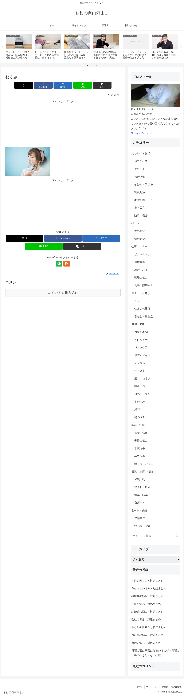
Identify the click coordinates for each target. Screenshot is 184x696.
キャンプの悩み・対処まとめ (148, 588)
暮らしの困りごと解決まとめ (148, 627)
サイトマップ (152, 687)
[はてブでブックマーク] (63, 85)
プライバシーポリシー (144, 133)
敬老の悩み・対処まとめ (146, 642)
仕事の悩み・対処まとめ (146, 604)
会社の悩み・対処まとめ (146, 619)
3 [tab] (96, 65)
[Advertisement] (62, 124)
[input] (155, 536)
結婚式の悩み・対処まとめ (147, 596)
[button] (101, 85)
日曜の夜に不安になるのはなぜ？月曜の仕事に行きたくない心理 (155, 653)
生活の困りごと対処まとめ (147, 580)
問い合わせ (176, 687)
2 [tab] (92, 65)
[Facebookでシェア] (43, 85)
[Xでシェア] (24, 85)
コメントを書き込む (63, 293)
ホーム (140, 687)
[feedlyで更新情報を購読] (59, 264)
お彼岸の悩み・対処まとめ (147, 635)
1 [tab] (87, 65)
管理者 (164, 687)
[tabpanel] (18, 47)
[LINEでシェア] (82, 85)
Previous (2, 47)
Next (181, 47)
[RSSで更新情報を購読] (66, 264)
